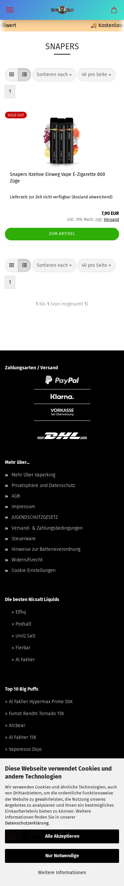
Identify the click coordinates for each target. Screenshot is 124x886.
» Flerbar (21, 648)
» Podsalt (21, 624)
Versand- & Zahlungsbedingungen (47, 528)
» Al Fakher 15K (20, 737)
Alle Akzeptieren (62, 836)
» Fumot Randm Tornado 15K (34, 713)
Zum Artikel (62, 233)
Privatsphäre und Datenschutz (43, 485)
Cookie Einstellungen (34, 570)
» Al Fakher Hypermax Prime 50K (39, 702)
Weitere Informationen (62, 872)
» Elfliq (19, 612)
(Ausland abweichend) (92, 197)
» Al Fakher (23, 660)
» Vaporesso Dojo (23, 749)
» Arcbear (15, 725)
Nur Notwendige (62, 856)
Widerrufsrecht (27, 560)
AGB (16, 496)
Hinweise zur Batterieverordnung (46, 549)
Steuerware (24, 539)
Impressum (23, 506)
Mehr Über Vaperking (33, 475)
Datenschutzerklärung (27, 823)
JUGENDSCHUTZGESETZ (35, 517)
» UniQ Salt (23, 636)
